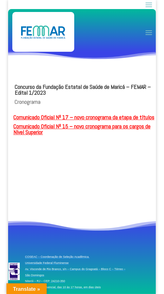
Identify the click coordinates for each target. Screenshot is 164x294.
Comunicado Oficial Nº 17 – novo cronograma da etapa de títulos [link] (83, 117)
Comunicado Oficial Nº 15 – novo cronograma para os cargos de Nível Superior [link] (81, 129)
